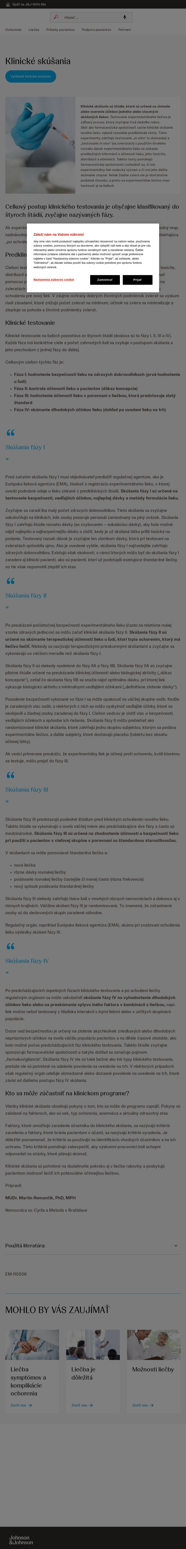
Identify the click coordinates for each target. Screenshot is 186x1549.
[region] (93, 257)
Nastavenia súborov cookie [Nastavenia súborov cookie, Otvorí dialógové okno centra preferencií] (53, 279)
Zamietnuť (105, 279)
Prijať (137, 279)
